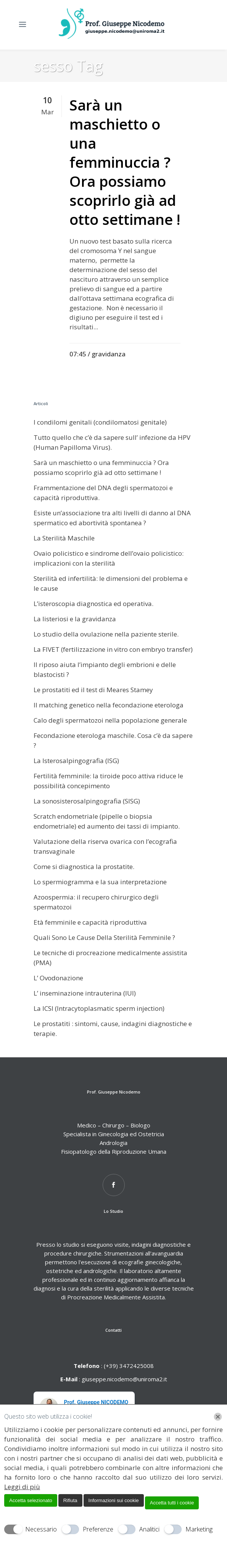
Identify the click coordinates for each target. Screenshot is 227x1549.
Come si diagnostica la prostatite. (84, 866)
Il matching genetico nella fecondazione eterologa (109, 705)
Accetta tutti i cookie (172, 1503)
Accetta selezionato (30, 1500)
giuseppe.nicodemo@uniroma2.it (124, 1379)
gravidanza (109, 354)
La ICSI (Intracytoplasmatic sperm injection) (99, 1008)
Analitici (149, 1529)
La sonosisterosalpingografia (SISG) (87, 801)
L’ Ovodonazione (58, 977)
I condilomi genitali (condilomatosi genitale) (100, 422)
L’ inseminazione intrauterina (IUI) (85, 993)
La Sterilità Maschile (64, 538)
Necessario (41, 1529)
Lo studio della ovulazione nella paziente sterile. (106, 634)
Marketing (199, 1529)
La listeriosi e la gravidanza (75, 618)
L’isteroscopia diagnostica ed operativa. (93, 603)
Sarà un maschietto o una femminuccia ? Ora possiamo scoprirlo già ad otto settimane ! (124, 162)
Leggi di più (22, 1486)
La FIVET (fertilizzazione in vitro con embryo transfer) (113, 649)
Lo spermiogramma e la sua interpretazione (100, 881)
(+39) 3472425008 (128, 1365)
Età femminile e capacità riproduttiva (90, 922)
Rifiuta (70, 1500)
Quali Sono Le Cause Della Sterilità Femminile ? (104, 937)
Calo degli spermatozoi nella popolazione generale (110, 720)
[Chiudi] (218, 1417)
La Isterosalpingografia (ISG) (76, 760)
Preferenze (98, 1529)
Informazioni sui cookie (114, 1500)
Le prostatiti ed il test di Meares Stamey (93, 689)
